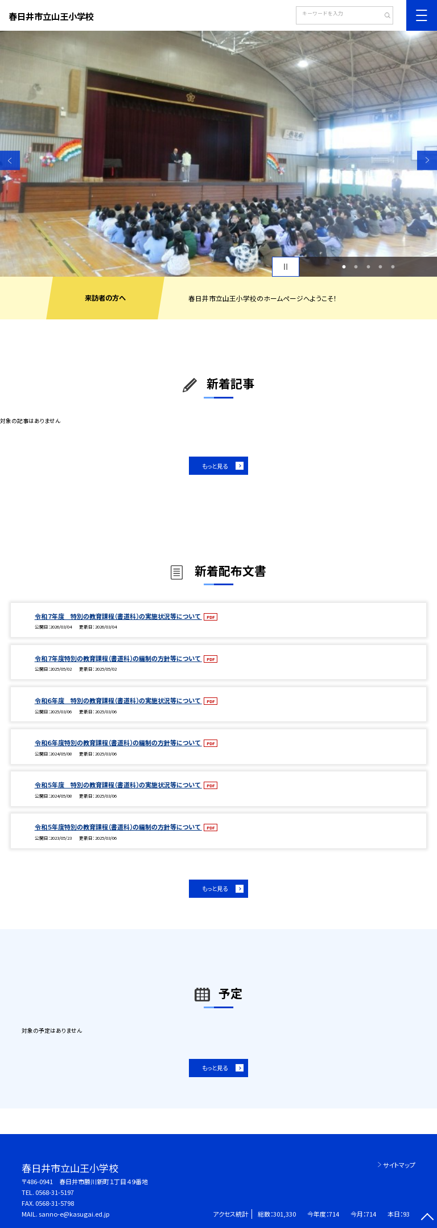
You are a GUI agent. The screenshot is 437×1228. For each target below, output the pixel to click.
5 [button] (392, 267)
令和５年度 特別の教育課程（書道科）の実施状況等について (118, 784)
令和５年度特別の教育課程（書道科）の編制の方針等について (118, 826)
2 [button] (356, 267)
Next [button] (427, 160)
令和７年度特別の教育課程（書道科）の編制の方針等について (118, 658)
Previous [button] (10, 160)
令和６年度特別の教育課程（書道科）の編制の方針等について (118, 742)
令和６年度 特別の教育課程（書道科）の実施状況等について (118, 700)
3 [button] (368, 267)
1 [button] (343, 267)
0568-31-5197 (54, 1192)
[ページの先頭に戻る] (427, 1218)
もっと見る (215, 466)
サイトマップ (399, 1164)
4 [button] (380, 267)
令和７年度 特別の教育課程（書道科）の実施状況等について (118, 616)
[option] (218, 154)
